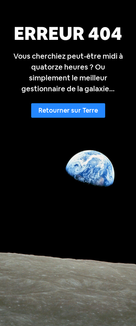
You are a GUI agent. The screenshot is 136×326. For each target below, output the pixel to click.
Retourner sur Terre (68, 110)
